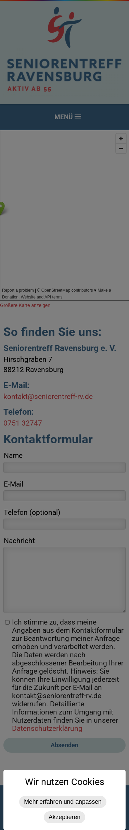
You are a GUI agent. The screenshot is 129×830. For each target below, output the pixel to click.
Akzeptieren (64, 817)
